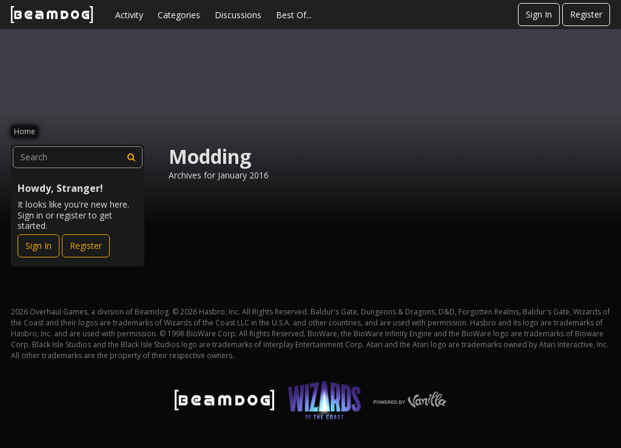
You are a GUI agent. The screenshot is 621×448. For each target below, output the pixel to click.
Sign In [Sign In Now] (38, 245)
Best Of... (294, 15)
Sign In (539, 14)
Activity (129, 15)
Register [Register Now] (86, 245)
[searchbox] (78, 157)
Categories (179, 15)
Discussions (238, 15)
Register (586, 14)
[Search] (132, 157)
